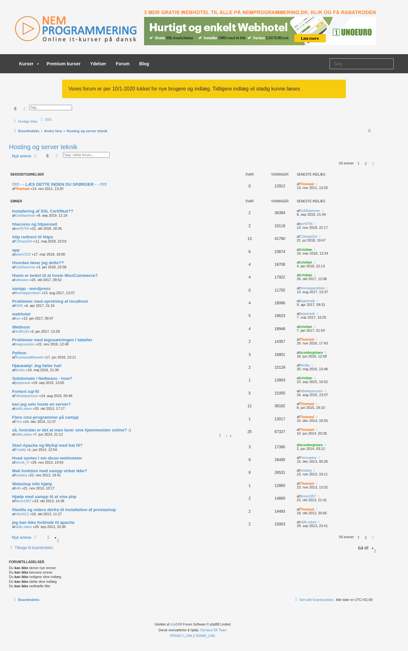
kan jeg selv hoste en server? (41, 404)
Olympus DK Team (213, 630)
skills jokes (23, 408)
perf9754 (22, 228)
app (15, 250)
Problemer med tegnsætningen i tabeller (52, 339)
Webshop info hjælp (32, 483)
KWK (19, 305)
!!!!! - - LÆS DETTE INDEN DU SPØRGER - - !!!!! (59, 184)
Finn (18, 421)
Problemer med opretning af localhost (50, 301)
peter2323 (23, 254)
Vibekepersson (26, 396)
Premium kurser (64, 63)
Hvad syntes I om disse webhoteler (47, 458)
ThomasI (22, 189)
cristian (306, 249)
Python (19, 353)
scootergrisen (311, 352)
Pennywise (308, 457)
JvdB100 (22, 331)
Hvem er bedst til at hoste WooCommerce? (55, 275)
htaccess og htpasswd (34, 224)
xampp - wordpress (31, 288)
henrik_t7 (22, 462)
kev (17, 318)
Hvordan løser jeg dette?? (38, 262)
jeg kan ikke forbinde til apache (43, 522)
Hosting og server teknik (43, 146)
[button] (373, 163)
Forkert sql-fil (25, 391)
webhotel (21, 314)
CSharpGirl (23, 241)
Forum (123, 63)
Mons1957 (23, 501)
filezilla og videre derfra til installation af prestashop (64, 509)
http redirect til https (32, 237)
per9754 (306, 224)
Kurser (29, 63)
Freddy (20, 450)
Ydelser (98, 63)
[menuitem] (45, 119)
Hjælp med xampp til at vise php (44, 496)
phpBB (175, 624)
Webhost (21, 327)
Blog (144, 63)
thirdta (20, 370)
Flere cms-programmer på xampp (45, 417)
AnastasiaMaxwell (29, 357)
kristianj (21, 475)
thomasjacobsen (27, 293)
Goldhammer (25, 215)
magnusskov (25, 344)
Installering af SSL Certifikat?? (42, 211)
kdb (18, 488)
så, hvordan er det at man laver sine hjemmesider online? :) (71, 430)
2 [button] (366, 163)
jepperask (307, 301)
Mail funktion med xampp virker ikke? (49, 470)
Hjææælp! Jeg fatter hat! (37, 365)
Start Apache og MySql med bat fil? (47, 445)
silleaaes (22, 280)
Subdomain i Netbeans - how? (42, 378)
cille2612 (22, 514)
